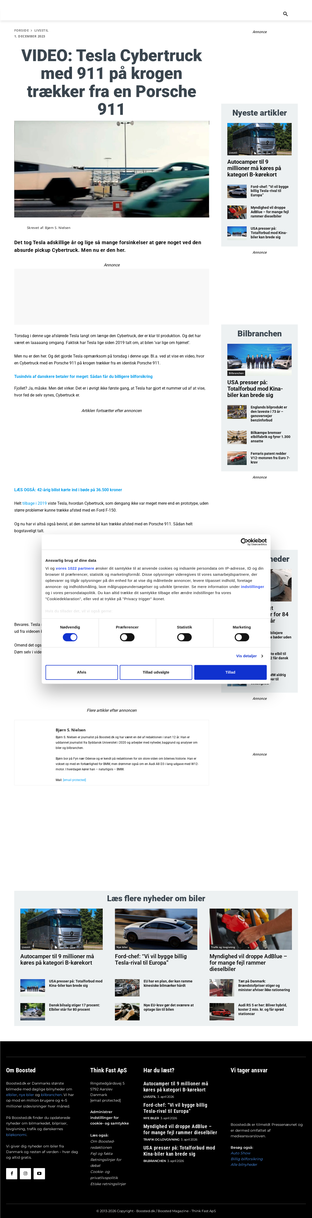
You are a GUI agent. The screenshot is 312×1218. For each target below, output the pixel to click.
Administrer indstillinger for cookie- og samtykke (109, 1118)
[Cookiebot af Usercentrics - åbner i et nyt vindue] (244, 542)
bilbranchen (51, 1094)
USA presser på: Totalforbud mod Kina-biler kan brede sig (269, 232)
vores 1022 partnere (75, 568)
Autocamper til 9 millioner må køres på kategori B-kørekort (254, 168)
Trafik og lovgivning (223, 947)
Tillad (230, 672)
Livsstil (41, 30)
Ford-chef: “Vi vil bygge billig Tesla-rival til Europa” (270, 191)
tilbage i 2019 (34, 503)
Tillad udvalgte (156, 672)
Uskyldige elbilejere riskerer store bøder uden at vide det (271, 637)
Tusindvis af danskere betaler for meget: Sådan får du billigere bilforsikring (83, 376)
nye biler (26, 1094)
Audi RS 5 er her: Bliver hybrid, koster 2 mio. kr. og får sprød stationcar (262, 1009)
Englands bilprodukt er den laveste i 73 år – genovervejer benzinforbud (269, 413)
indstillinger (252, 586)
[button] (285, 14)
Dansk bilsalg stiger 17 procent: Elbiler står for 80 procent (74, 1007)
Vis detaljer (246, 656)
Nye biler (122, 947)
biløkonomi (16, 1134)
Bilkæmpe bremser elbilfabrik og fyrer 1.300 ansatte (270, 437)
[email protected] (105, 1100)
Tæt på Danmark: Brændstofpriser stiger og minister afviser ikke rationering (264, 985)
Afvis (81, 672)
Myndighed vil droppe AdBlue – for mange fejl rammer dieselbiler (270, 212)
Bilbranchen (236, 373)
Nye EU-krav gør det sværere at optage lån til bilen (169, 1007)
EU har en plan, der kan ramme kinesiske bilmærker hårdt (168, 983)
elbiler (11, 1094)
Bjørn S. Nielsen (57, 227)
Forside (21, 30)
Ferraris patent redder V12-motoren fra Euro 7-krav (270, 457)
